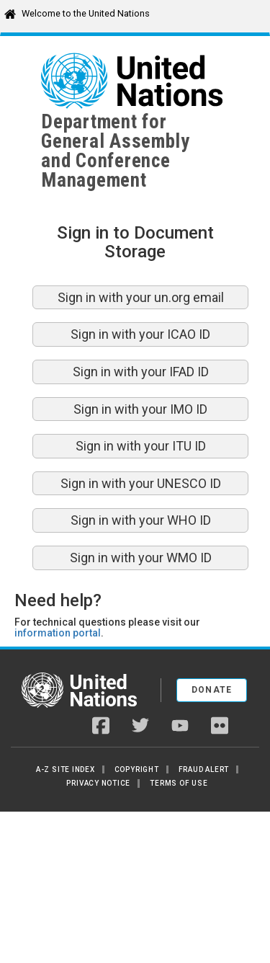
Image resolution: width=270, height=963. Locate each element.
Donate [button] (212, 690)
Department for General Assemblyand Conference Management (115, 151)
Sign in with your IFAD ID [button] (141, 371)
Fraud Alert (204, 769)
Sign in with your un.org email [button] (141, 297)
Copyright (136, 769)
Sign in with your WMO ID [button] (141, 557)
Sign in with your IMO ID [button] (140, 409)
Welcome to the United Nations (86, 13)
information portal (57, 633)
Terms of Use (178, 783)
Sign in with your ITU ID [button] (141, 445)
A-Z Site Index (65, 769)
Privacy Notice (98, 783)
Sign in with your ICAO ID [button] (140, 334)
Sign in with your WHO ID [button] (141, 520)
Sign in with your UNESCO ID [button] (140, 483)
